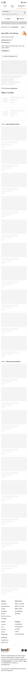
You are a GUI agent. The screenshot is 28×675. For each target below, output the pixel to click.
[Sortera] (23, 27)
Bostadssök (4, 604)
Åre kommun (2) (5, 42)
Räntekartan (4, 611)
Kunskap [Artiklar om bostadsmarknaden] (3, 608)
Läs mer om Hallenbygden (11, 88)
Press (2, 627)
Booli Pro (3, 613)
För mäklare (4, 618)
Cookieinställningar (19, 634)
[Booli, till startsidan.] (5, 2)
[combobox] (10, 14)
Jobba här (3, 629)
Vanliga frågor (4, 634)
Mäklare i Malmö (18, 608)
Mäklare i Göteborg (19, 606)
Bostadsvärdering (5, 606)
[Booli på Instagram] (22, 650)
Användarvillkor (18, 624)
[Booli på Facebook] (25, 650)
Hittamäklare (7, 661)
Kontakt (3, 632)
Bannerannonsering (5, 616)
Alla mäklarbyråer (19, 611)
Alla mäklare (17, 613)
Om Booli (3, 624)
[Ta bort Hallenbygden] (9, 11)
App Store (4, 642)
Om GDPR (17, 629)
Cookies (17, 631)
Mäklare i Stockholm (19, 604)
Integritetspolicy (19, 626)
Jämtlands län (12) (6, 40)
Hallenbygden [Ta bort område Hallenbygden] (6, 50)
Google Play (4, 640)
